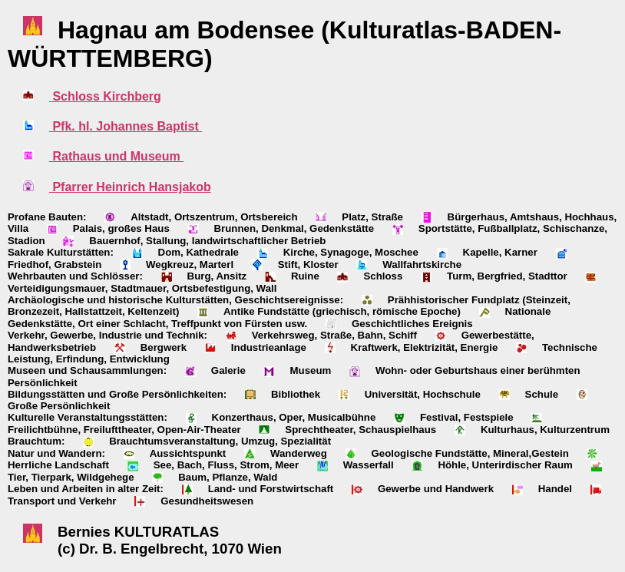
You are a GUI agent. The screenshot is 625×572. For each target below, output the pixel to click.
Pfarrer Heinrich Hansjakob (130, 186)
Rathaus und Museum (116, 156)
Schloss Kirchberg (105, 96)
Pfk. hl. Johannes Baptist (125, 126)
